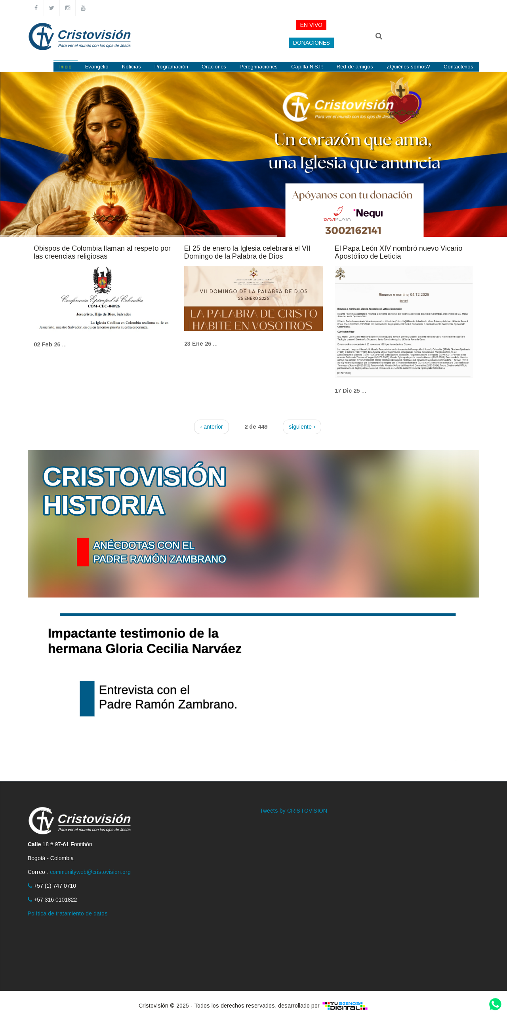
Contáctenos (458, 67)
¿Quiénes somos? (408, 67)
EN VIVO (311, 25)
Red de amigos (355, 67)
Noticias (131, 67)
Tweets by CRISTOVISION (293, 810)
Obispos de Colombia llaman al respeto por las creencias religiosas (102, 252)
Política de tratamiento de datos (68, 913)
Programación (171, 67)
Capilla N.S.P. (307, 67)
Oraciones (214, 67)
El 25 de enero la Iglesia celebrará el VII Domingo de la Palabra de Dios (247, 252)
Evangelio (97, 67)
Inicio (65, 67)
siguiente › (302, 427)
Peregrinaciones (259, 67)
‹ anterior (211, 427)
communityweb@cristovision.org (90, 872)
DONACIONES (311, 43)
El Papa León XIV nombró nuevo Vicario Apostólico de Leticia (398, 252)
